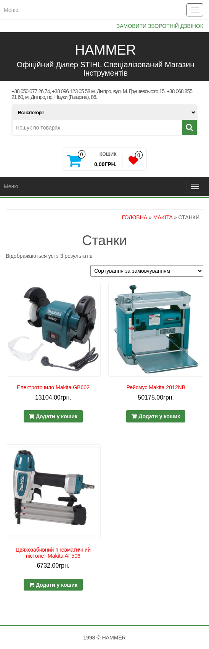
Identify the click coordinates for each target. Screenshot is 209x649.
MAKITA (162, 217)
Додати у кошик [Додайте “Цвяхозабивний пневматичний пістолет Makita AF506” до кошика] (56, 585)
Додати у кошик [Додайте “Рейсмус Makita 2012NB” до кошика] (159, 416)
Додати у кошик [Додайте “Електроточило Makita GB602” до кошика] (56, 416)
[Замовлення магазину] (146, 271)
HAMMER (105, 50)
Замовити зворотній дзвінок (160, 26)
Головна (134, 217)
